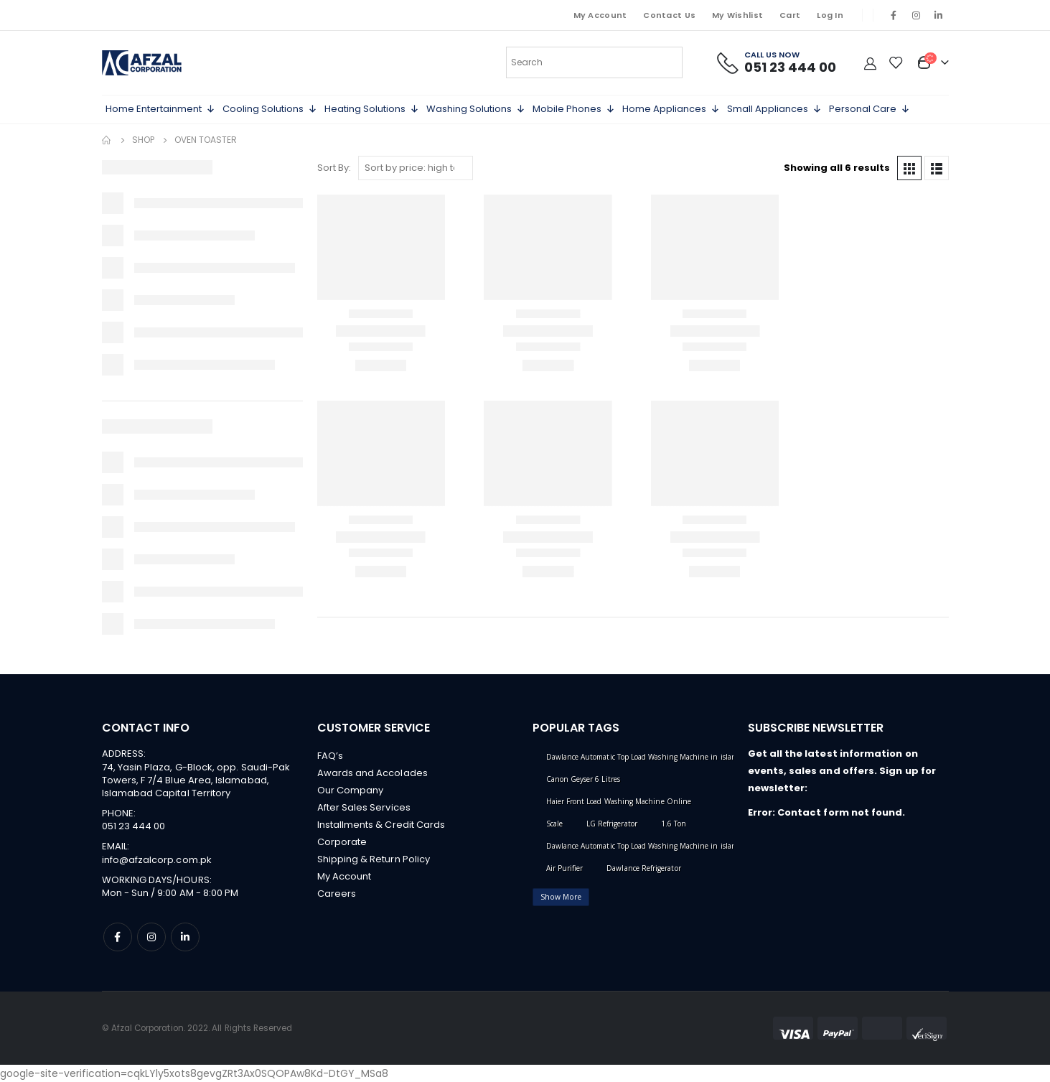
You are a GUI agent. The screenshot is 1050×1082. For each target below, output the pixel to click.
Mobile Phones (574, 109)
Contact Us (669, 15)
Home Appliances (671, 109)
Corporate (342, 842)
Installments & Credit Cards (381, 824)
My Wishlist (737, 15)
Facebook (117, 937)
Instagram (151, 937)
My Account (600, 15)
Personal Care (869, 109)
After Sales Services (364, 807)
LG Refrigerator (611, 824)
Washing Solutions (475, 109)
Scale (554, 824)
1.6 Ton (673, 824)
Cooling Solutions (269, 109)
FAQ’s (330, 755)
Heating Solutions (371, 109)
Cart (789, 15)
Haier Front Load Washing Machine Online (619, 801)
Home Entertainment (160, 109)
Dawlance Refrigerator (643, 868)
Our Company (350, 790)
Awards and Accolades (372, 773)
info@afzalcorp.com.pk (157, 860)
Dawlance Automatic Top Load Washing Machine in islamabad (650, 757)
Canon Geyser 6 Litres (583, 779)
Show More (561, 897)
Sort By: (334, 167)
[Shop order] (415, 168)
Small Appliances (774, 109)
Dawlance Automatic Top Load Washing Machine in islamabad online (662, 846)
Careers (336, 893)
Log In (830, 15)
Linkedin (185, 937)
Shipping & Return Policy (374, 859)
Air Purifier (564, 868)
